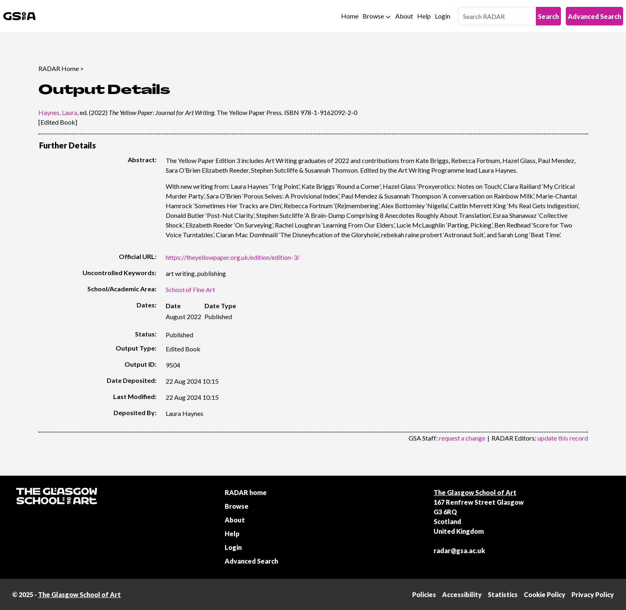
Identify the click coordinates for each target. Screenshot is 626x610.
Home (349, 16)
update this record (562, 438)
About (404, 16)
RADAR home (246, 492)
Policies (424, 594)
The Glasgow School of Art (475, 492)
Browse (373, 16)
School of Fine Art (190, 289)
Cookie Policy (544, 594)
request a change (462, 438)
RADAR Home (58, 68)
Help (424, 16)
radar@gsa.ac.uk (459, 550)
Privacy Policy (592, 594)
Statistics (503, 594)
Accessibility (462, 594)
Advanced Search (594, 16)
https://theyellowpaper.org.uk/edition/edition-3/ (232, 257)
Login (442, 16)
